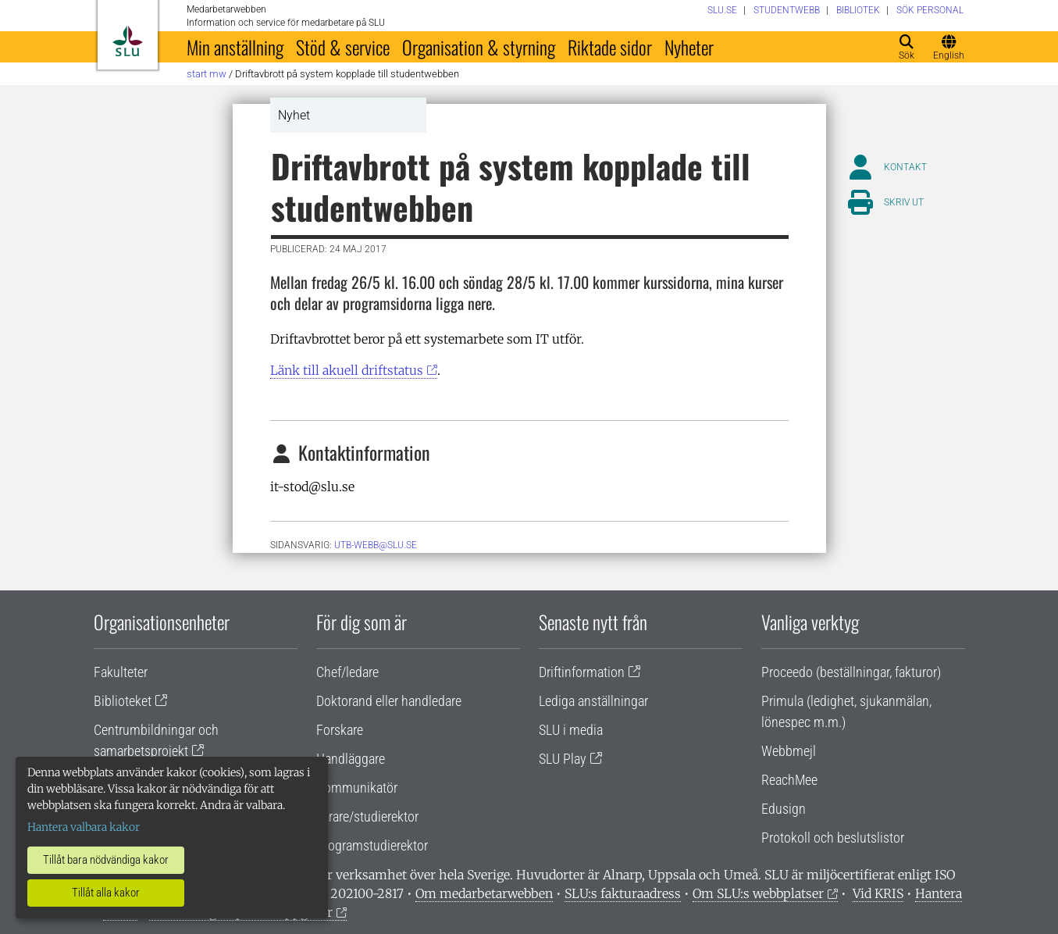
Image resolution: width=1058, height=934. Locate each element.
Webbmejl (788, 751)
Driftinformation (582, 672)
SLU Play (562, 758)
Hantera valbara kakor (83, 827)
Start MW (206, 74)
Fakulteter (121, 672)
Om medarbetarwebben (484, 893)
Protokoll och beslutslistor (832, 837)
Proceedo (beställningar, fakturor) (851, 672)
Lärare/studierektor (367, 816)
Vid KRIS (878, 893)
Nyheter (689, 47)
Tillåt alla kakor (106, 893)
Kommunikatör (356, 787)
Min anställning (235, 47)
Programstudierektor (372, 845)
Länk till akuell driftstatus (346, 370)
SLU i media (571, 730)
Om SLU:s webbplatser (758, 893)
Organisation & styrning (478, 47)
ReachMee (789, 780)
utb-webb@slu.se (375, 545)
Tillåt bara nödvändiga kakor (106, 860)
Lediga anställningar (593, 701)
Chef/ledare (347, 672)
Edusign (783, 808)
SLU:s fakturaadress (623, 893)
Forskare (339, 730)
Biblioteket (122, 701)
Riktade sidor (610, 47)
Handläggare (350, 758)
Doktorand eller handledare (388, 701)
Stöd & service (343, 47)
